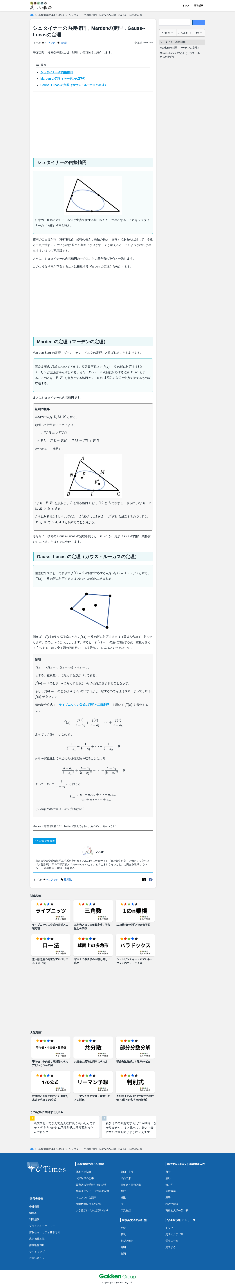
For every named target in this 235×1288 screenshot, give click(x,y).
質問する (170, 1247)
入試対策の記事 (85, 1178)
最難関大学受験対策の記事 (91, 1184)
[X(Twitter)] (144, 879)
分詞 (123, 1253)
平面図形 (126, 1178)
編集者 (33, 1213)
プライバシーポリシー (42, 1226)
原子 (168, 1197)
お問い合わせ (37, 1258)
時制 (123, 1247)
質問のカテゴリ (174, 1234)
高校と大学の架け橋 (177, 1210)
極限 (123, 1197)
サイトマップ (37, 1251)
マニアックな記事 (86, 1197)
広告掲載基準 (37, 1238)
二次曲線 (126, 1210)
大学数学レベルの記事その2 (92, 1210)
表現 (123, 1234)
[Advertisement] (93, 123)
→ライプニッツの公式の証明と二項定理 (82, 704)
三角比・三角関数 (131, 1184)
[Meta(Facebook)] (150, 879)
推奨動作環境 (37, 1245)
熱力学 (169, 1184)
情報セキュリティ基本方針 (44, 1232)
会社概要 (34, 1206)
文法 (123, 1228)
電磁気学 (170, 1191)
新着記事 (198, 5)
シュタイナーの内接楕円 (56, 72)
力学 (168, 1171)
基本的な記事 (83, 1171)
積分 (123, 1204)
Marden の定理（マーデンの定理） (63, 78)
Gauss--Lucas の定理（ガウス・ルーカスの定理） (181, 55)
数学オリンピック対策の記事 (92, 1191)
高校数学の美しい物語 (51, 15)
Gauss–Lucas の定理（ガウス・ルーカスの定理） (73, 85)
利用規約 (34, 1219)
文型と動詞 (127, 1240)
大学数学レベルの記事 (89, 1204)
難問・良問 (127, 1171)
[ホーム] (32, 15)
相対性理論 (171, 1204)
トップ (185, 5)
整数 (123, 1191)
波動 (168, 1178)
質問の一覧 (171, 1240)
